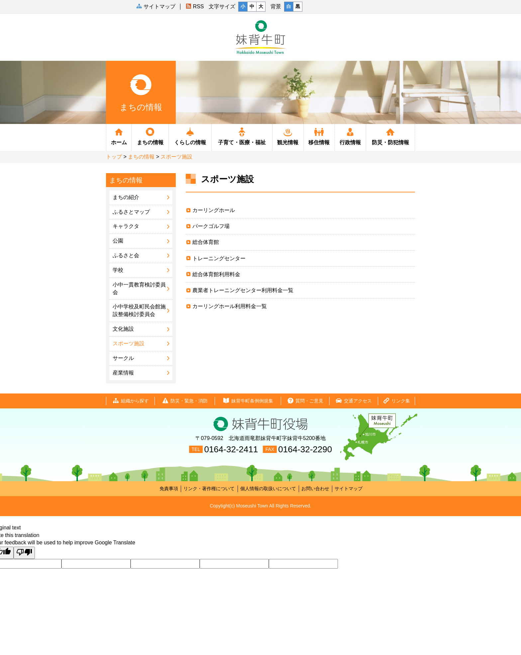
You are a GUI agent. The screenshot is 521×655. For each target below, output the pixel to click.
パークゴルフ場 (211, 226)
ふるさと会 (126, 255)
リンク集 (396, 401)
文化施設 (123, 329)
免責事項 (168, 488)
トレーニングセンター (219, 258)
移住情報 (319, 136)
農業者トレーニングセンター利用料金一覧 (242, 290)
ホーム (119, 136)
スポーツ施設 (176, 157)
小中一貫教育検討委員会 (139, 288)
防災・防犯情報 (390, 136)
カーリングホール (213, 210)
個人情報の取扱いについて (268, 488)
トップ (114, 157)
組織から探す (130, 401)
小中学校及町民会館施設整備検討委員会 (139, 310)
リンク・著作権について (209, 488)
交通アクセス (353, 401)
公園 (118, 241)
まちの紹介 (126, 197)
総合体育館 (205, 242)
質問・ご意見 (305, 401)
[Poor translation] (24, 553)
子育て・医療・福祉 (241, 136)
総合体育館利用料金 (216, 274)
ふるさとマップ (131, 212)
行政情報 (350, 136)
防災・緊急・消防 (185, 401)
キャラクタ (126, 226)
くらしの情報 (190, 136)
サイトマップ (349, 488)
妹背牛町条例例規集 (248, 401)
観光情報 (288, 136)
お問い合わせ (315, 488)
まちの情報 (150, 136)
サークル (123, 358)
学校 (118, 270)
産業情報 (123, 373)
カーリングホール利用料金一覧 (229, 306)
